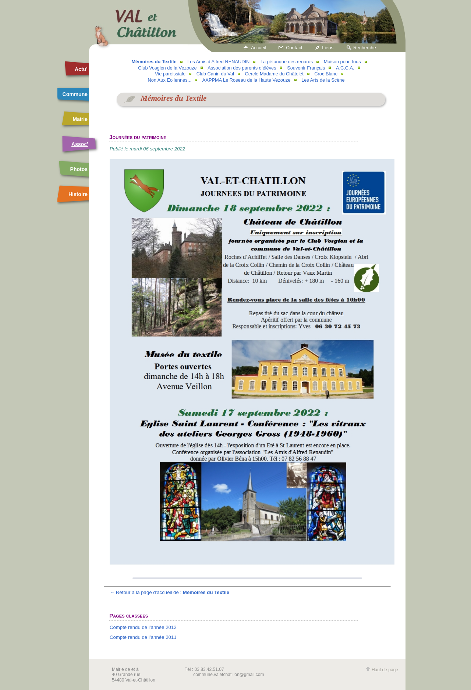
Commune (75, 94)
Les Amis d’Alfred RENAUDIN (218, 61)
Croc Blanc (325, 74)
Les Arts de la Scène (322, 80)
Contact (294, 47)
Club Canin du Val (215, 74)
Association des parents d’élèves (242, 68)
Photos (79, 169)
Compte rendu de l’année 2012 (143, 627)
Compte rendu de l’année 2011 (143, 637)
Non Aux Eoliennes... (169, 80)
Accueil (258, 47)
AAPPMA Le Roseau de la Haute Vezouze (246, 80)
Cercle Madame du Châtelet (274, 74)
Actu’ (81, 69)
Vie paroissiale (170, 74)
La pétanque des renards (287, 61)
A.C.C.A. (345, 68)
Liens (327, 47)
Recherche (364, 47)
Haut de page (382, 669)
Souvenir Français (306, 68)
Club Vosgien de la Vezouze (167, 68)
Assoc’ (79, 144)
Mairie (80, 119)
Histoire (78, 194)
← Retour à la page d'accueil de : (169, 592)
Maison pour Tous (342, 61)
